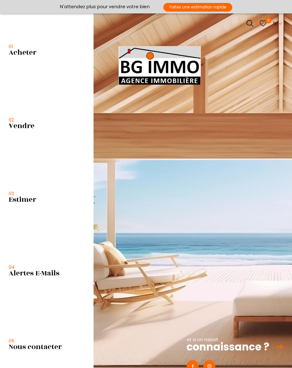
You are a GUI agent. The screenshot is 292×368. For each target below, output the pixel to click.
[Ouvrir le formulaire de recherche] (249, 23)
